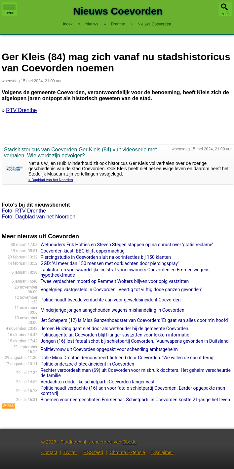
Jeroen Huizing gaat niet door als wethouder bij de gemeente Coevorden (114, 328)
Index (67, 24)
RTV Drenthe (21, 110)
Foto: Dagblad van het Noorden (38, 216)
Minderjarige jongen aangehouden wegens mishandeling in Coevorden (112, 310)
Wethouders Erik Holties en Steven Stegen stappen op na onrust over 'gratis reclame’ (126, 244)
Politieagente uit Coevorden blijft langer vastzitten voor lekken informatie (114, 334)
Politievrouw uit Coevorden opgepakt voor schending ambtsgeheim (108, 349)
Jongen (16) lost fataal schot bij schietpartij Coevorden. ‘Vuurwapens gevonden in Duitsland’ (134, 341)
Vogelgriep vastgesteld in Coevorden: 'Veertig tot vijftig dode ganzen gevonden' (121, 289)
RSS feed (93, 452)
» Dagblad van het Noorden (50, 180)
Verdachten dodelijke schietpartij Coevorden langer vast (97, 381)
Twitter (70, 452)
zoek (225, 14)
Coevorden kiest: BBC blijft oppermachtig (82, 251)
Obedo (129, 442)
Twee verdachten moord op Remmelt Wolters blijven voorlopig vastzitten (114, 281)
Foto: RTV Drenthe (24, 211)
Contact (49, 452)
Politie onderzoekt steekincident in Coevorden (87, 364)
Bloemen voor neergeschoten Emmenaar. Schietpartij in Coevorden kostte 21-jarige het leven (135, 399)
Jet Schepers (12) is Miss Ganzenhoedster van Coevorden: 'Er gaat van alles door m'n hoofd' (134, 320)
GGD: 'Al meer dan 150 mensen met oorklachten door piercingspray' (109, 263)
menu (9, 10)
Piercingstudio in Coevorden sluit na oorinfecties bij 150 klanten (105, 257)
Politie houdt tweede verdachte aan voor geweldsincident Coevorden (110, 299)
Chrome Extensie (127, 452)
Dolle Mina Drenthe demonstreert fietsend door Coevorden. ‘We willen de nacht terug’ (127, 357)
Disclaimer (162, 452)
